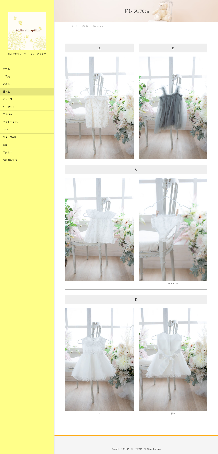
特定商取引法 (10, 160)
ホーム (6, 68)
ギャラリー (9, 99)
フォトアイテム (11, 122)
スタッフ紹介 (10, 137)
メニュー (7, 84)
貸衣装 (6, 91)
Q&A (5, 129)
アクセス (7, 152)
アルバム (7, 114)
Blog (5, 144)
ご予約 (6, 76)
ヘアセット (9, 107)
